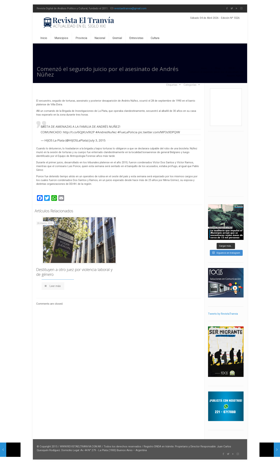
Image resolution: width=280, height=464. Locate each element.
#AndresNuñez (106, 132)
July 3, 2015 (97, 140)
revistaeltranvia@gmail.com (130, 8)
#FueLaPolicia (127, 132)
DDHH (231, 68)
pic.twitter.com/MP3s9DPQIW (159, 132)
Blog (217, 68)
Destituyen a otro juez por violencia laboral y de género (74, 272)
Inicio (204, 68)
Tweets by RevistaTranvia (223, 313)
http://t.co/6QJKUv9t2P (79, 132)
